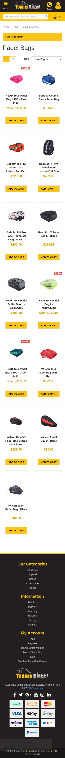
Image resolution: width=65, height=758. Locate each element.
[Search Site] (47, 16)
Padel (16, 26)
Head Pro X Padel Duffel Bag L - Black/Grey (16, 304)
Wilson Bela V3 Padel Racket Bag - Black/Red (16, 441)
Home (6, 26)
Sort (26, 59)
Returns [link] (32, 615)
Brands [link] (32, 588)
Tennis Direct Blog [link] (32, 652)
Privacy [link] (33, 620)
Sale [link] (32, 656)
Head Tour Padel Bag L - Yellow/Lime (49, 304)
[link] (14, 694)
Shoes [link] (32, 579)
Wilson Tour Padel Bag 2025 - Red (48, 372)
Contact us (35, 688)
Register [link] (32, 643)
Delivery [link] (32, 606)
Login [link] (32, 639)
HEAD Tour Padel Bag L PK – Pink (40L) (16, 99)
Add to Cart (16, 120)
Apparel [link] (32, 574)
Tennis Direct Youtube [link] (32, 647)
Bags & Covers (31, 26)
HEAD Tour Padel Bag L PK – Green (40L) (16, 372)
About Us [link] (33, 602)
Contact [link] (32, 624)
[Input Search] (24, 16)
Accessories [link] (32, 583)
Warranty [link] (32, 611)
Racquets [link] (32, 570)
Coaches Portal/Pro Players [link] (32, 661)
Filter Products (14, 37)
